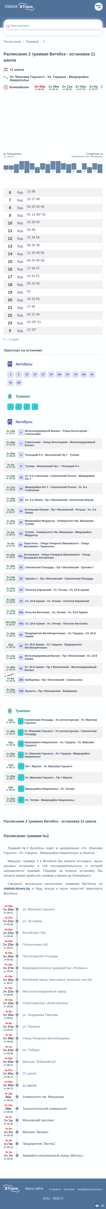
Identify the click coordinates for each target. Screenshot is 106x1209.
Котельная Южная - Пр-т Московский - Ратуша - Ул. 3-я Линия (51, 511)
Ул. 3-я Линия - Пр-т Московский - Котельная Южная (50, 499)
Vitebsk (11, 6)
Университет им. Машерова (34, 1096)
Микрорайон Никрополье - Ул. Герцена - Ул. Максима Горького (50, 743)
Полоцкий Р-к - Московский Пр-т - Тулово (42, 454)
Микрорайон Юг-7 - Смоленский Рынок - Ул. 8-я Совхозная (46, 488)
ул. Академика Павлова (31, 1015)
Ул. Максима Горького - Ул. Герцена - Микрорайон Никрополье (49, 78)
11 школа (17, 69)
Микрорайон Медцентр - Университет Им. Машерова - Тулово (50, 522)
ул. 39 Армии (23, 921)
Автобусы (19, 364)
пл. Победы (22, 1050)
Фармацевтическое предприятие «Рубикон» (46, 968)
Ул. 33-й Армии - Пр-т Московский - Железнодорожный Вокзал (51, 668)
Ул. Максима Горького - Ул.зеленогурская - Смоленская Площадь (51, 732)
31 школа (20, 1073)
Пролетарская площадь (31, 956)
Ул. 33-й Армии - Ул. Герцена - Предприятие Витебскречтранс (44, 646)
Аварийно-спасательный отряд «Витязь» (43, 1155)
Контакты (69, 1189)
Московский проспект (29, 1120)
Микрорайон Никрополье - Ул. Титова (40, 788)
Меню (98, 6)
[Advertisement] (53, 122)
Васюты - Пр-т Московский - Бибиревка (41, 691)
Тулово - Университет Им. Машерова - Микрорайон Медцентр (49, 533)
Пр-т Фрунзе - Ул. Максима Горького (39, 766)
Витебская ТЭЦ (25, 932)
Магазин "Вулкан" (26, 1132)
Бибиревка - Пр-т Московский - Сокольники (44, 679)
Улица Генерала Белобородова (36, 1038)
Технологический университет (35, 1108)
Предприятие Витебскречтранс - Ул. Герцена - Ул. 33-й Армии (51, 634)
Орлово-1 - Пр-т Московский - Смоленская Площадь (50, 578)
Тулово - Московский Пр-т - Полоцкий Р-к (42, 466)
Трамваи (18, 396)
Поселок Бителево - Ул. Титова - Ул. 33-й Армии (47, 612)
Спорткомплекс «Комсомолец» (36, 1003)
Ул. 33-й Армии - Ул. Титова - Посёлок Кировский (47, 601)
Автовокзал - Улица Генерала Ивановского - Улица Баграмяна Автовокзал (48, 556)
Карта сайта (34, 1188)
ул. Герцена (22, 1026)
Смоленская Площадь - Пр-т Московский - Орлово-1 (50, 567)
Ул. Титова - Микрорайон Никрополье (40, 800)
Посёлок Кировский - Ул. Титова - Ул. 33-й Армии (47, 589)
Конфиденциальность (89, 1189)
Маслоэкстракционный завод (35, 991)
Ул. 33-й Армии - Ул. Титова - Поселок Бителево (47, 623)
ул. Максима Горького (29, 909)
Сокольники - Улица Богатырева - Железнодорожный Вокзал (50, 443)
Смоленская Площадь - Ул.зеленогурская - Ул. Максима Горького (51, 721)
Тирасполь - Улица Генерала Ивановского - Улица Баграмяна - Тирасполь (47, 544)
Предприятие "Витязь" (30, 1143)
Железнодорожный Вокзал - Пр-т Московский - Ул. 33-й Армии (51, 657)
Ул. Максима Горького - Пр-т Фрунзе (39, 777)
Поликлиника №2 (26, 944)
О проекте (55, 1189)
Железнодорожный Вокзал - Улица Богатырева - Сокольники (47, 432)
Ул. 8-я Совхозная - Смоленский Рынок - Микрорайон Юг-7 (50, 477)
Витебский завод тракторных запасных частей (48, 979)
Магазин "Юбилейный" (30, 1061)
